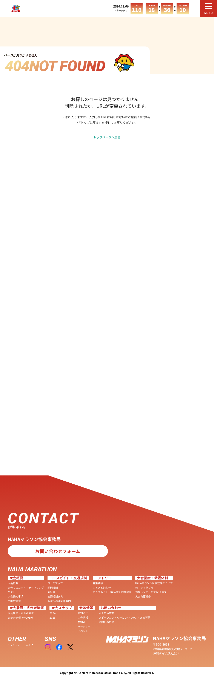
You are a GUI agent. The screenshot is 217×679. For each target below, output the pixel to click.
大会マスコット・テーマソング (26, 587)
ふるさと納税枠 (102, 587)
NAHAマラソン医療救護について (154, 583)
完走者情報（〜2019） (21, 617)
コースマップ (55, 583)
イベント (83, 631)
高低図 (51, 592)
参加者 (81, 622)
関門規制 (53, 587)
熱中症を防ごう (144, 587)
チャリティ (14, 645)
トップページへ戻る (106, 137)
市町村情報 (14, 601)
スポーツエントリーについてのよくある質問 (124, 617)
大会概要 (13, 583)
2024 (52, 613)
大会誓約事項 (15, 596)
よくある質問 (106, 613)
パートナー (84, 626)
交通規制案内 (55, 596)
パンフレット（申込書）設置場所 (112, 592)
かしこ (30, 645)
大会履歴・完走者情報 (21, 613)
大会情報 (83, 617)
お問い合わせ (106, 622)
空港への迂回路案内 (59, 601)
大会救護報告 (143, 596)
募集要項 (98, 583)
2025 (52, 617)
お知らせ (83, 613)
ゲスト (11, 592)
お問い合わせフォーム (57, 551)
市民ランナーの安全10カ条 (151, 592)
